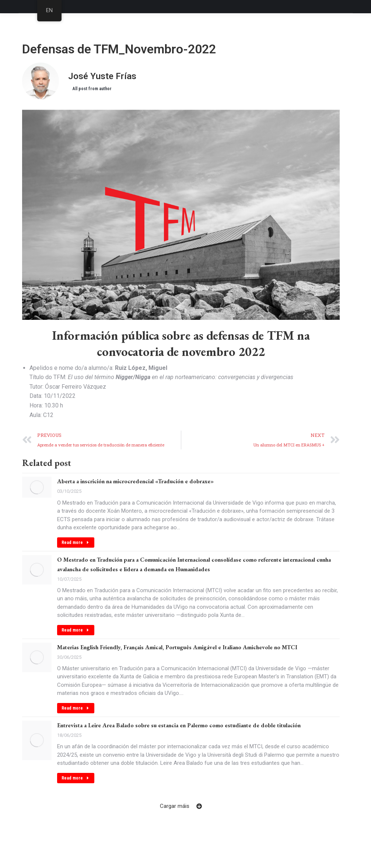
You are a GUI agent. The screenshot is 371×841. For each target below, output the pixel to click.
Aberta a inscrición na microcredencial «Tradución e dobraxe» (135, 481)
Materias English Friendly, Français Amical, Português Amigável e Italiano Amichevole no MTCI (177, 647)
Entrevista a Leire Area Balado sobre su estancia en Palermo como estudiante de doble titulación (179, 725)
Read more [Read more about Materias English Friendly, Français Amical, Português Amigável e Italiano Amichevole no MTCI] (76, 708)
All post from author (92, 88)
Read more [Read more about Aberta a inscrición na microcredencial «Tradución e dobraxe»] (76, 542)
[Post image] (37, 487)
